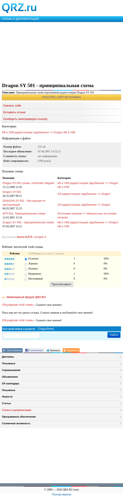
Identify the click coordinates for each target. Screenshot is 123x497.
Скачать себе (12, 105)
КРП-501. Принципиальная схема (24, 213)
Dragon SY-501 (12, 191)
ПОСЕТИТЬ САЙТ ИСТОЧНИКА (61, 97)
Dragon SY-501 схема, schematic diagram (28, 183)
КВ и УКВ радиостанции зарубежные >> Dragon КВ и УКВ (38, 132)
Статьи (6, 403)
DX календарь (10, 383)
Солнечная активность (16, 423)
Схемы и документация (16, 410)
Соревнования (11, 370)
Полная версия (61, 494)
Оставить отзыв (14, 112)
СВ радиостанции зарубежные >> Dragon (84, 193)
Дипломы (8, 356)
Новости (7, 396)
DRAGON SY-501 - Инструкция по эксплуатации (24, 202)
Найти (114, 334)
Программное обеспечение (19, 416)
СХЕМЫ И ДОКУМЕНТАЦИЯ (20, 18)
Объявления (10, 376)
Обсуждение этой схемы (17, 304)
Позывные (8, 363)
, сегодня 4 (31, 236)
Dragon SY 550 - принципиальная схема (28, 222)
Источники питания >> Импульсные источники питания (87, 215)
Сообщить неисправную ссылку (25, 119)
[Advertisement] (61, 51)
